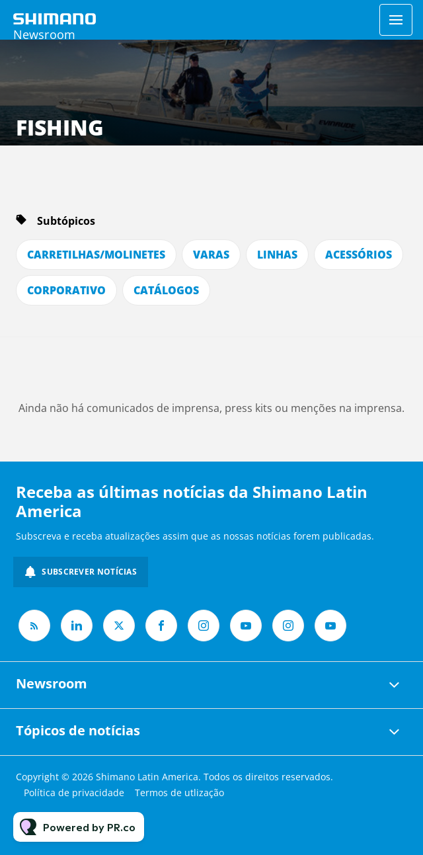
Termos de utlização (179, 792)
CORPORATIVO (66, 290)
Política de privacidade (74, 792)
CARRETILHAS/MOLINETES (96, 254)
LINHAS (277, 254)
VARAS (211, 254)
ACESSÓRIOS (358, 254)
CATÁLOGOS (166, 290)
